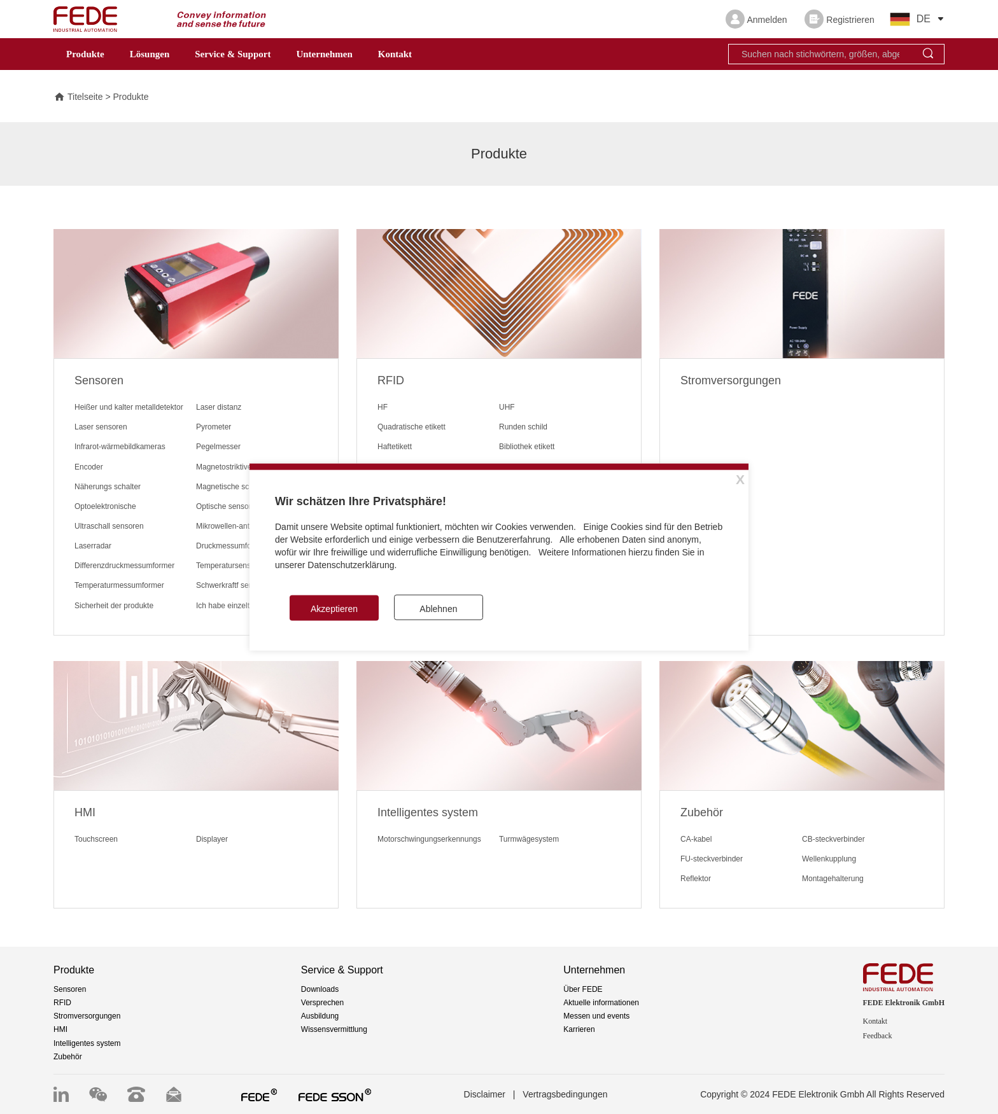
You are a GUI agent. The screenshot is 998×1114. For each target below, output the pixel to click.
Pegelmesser (218, 446)
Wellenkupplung (829, 858)
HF (382, 407)
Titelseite (78, 97)
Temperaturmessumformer (119, 585)
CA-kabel (696, 839)
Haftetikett (394, 446)
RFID (62, 1002)
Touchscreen (96, 839)
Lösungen (150, 54)
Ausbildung (320, 1016)
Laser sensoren (100, 426)
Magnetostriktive (223, 467)
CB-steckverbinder (833, 839)
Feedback (877, 1035)
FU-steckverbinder (711, 858)
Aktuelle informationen (601, 1002)
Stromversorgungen (86, 1016)
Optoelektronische (105, 506)
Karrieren (578, 1029)
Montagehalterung (833, 878)
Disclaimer (484, 1094)
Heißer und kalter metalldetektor (128, 407)
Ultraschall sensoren (109, 526)
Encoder (88, 467)
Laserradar (92, 545)
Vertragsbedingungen (565, 1094)
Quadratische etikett (411, 426)
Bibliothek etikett (526, 446)
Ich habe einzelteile (229, 605)
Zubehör (67, 1056)
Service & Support (233, 54)
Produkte (85, 54)
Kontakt (395, 54)
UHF (507, 407)
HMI (60, 1029)
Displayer (212, 839)
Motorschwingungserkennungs (429, 839)
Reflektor (695, 878)
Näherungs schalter (107, 486)
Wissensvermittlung (334, 1029)
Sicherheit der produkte (113, 605)
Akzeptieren (334, 609)
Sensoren (69, 989)
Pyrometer (213, 426)
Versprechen (322, 1002)
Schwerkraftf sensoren (234, 585)
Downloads (320, 989)
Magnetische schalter (232, 486)
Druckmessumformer (231, 545)
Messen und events (596, 1016)
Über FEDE (582, 989)
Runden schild (523, 426)
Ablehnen (438, 609)
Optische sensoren (228, 506)
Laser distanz (218, 407)
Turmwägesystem (529, 839)
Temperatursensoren (231, 565)
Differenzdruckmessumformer (124, 565)
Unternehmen (324, 54)
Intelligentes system (86, 1043)
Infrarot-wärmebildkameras (119, 446)
